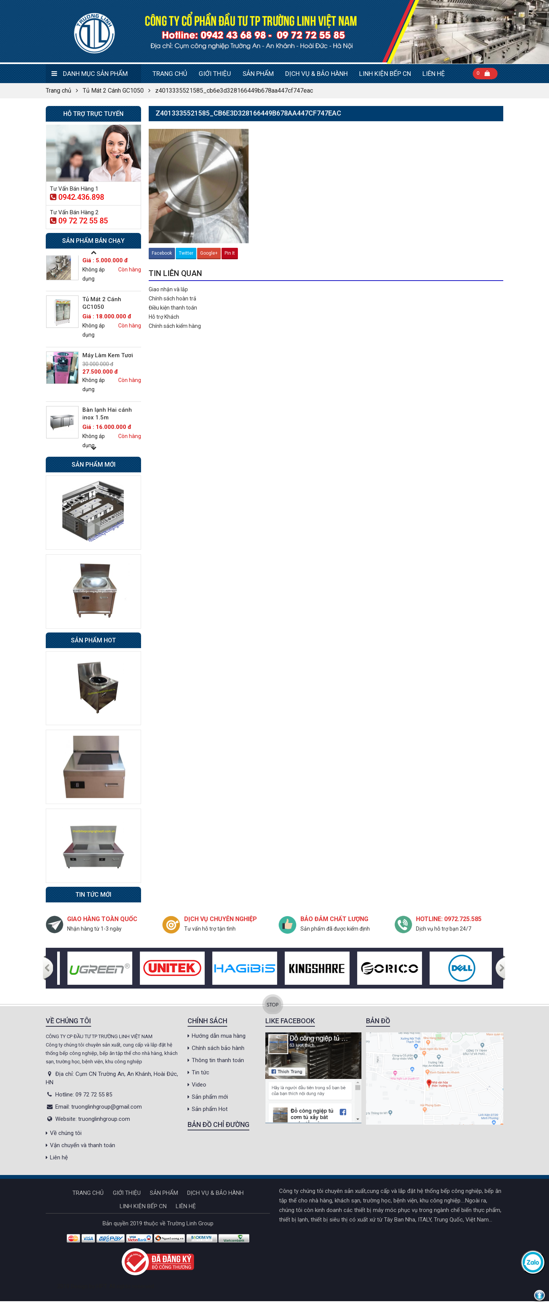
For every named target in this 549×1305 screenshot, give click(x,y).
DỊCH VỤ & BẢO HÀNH (316, 73)
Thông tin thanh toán (218, 1060)
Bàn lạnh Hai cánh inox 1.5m (107, 413)
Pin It (230, 253)
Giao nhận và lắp (168, 289)
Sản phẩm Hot (210, 1109)
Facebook (162, 253)
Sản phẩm (258, 73)
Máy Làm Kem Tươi (107, 355)
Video (199, 1084)
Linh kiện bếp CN (385, 73)
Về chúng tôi (66, 1133)
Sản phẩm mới (210, 1096)
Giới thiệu (215, 73)
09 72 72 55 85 (79, 220)
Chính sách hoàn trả (172, 298)
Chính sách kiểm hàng (175, 326)
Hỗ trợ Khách (164, 317)
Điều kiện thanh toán (173, 308)
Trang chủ (169, 73)
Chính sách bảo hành (218, 1048)
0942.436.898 (77, 197)
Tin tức (200, 1072)
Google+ (209, 253)
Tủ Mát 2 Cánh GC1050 (113, 90)
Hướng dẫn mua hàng (219, 1035)
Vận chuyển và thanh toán (82, 1145)
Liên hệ (433, 73)
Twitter (186, 253)
